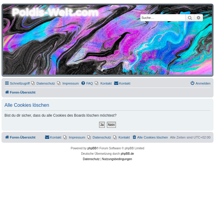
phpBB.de (127, 153)
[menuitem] (43, 83)
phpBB (91, 148)
